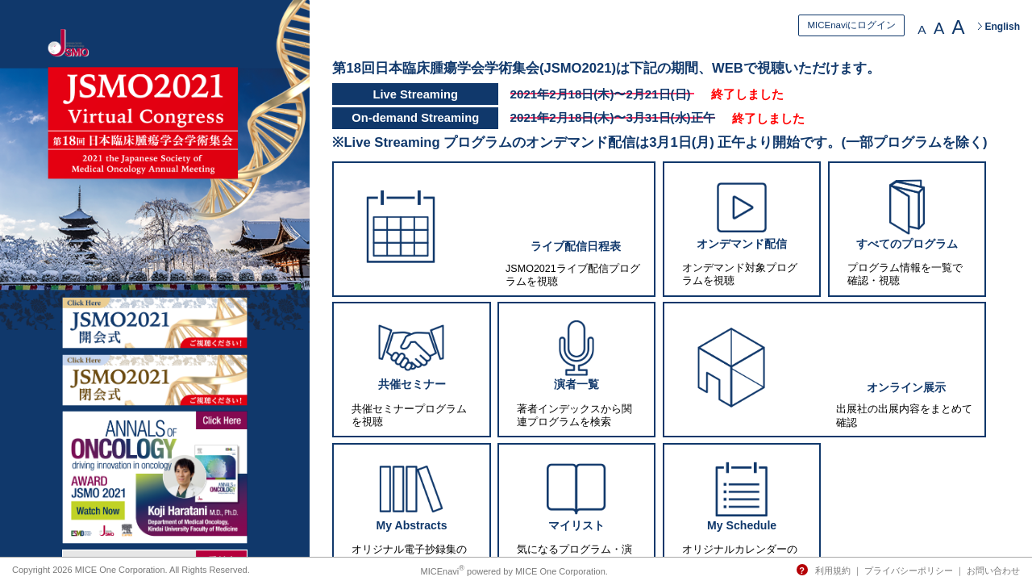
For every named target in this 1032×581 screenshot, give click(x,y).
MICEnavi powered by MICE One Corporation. (514, 571)
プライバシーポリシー (908, 570)
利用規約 (833, 570)
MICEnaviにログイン (851, 25)
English (1002, 26)
